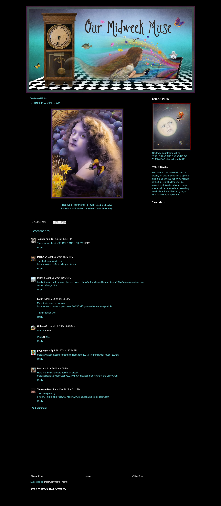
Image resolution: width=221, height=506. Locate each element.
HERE (87, 243)
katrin (40, 299)
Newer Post (37, 476)
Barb (39, 368)
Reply (40, 247)
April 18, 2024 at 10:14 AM (64, 350)
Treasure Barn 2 (45, 389)
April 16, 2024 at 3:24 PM (60, 257)
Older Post (137, 476)
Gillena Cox (43, 326)
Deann (40, 257)
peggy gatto (43, 350)
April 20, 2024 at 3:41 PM (67, 389)
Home (88, 476)
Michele (41, 278)
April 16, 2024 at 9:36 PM (58, 278)
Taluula (41, 239)
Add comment (39, 408)
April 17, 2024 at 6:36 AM (62, 326)
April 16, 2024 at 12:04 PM (59, 239)
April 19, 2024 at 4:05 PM (55, 368)
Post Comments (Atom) (56, 482)
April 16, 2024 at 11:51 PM (57, 299)
